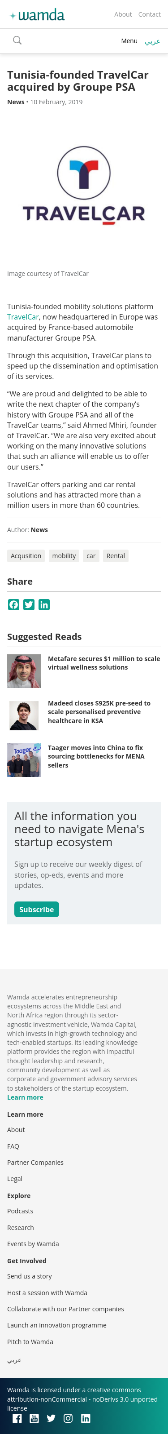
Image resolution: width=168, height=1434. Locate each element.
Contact (149, 14)
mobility (64, 555)
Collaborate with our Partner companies (65, 1309)
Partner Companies (35, 1162)
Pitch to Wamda (30, 1341)
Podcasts (20, 1211)
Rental (116, 555)
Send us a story (29, 1276)
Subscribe (36, 910)
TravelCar (23, 317)
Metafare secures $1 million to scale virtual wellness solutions (104, 663)
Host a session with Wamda (47, 1292)
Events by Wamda (33, 1243)
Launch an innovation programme (57, 1325)
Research (20, 1227)
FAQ (13, 1146)
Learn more (25, 1097)
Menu (129, 40)
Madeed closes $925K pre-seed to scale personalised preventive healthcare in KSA (99, 712)
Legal (14, 1178)
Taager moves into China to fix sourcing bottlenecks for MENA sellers (96, 756)
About (123, 14)
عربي (153, 40)
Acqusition (26, 555)
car (90, 555)
